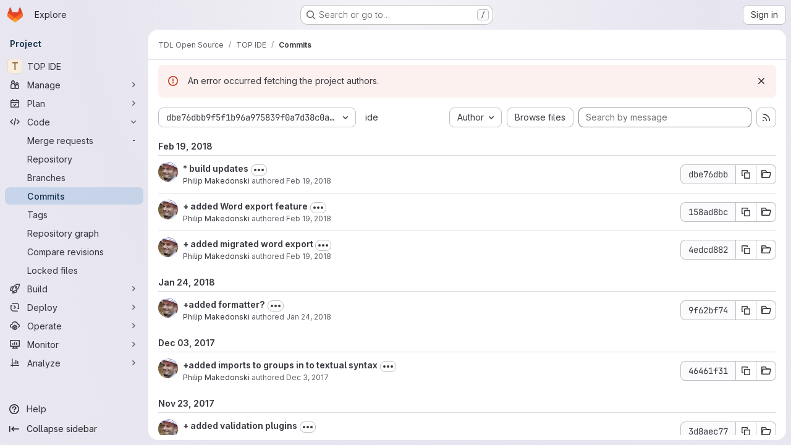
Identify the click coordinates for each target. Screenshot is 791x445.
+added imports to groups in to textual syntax (280, 365)
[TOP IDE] (74, 66)
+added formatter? (224, 304)
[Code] (74, 121)
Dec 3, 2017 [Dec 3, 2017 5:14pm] (307, 377)
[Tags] (74, 214)
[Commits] (74, 196)
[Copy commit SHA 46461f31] (746, 371)
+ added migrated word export (249, 244)
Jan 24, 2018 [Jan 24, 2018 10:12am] (308, 316)
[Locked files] (74, 270)
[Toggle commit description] (259, 170)
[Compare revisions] (74, 251)
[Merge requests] (74, 140)
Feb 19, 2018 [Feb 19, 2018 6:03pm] (308, 180)
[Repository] (74, 158)
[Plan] (74, 103)
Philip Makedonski (216, 180)
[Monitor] (74, 344)
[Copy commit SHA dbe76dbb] (746, 174)
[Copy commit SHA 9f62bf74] (746, 310)
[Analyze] (74, 362)
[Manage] (74, 84)
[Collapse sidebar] (74, 429)
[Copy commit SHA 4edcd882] (746, 250)
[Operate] (74, 325)
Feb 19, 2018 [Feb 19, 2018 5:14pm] (308, 218)
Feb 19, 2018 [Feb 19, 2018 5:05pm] (308, 256)
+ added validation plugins (240, 425)
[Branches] (74, 177)
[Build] (74, 288)
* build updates (215, 168)
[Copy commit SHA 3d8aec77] (746, 431)
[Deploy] (74, 307)
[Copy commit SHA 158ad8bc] (746, 212)
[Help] (74, 409)
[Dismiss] (761, 81)
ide (371, 117)
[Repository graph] (74, 233)
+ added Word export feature (245, 206)
